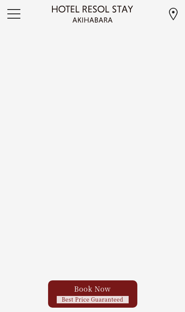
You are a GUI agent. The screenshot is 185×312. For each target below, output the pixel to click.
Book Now (92, 293)
